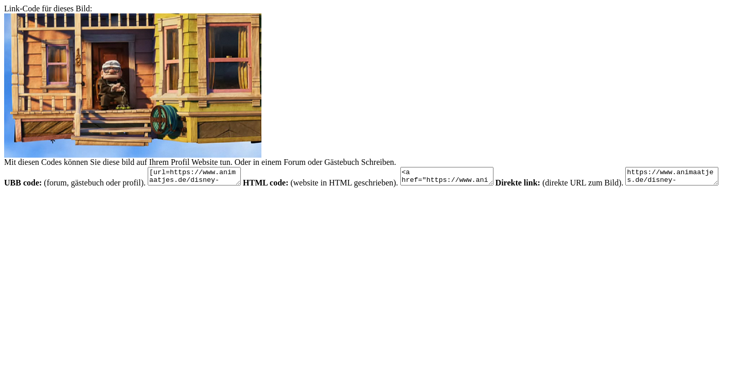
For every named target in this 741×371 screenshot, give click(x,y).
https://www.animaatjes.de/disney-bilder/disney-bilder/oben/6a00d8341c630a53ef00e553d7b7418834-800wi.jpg (56, 201)
